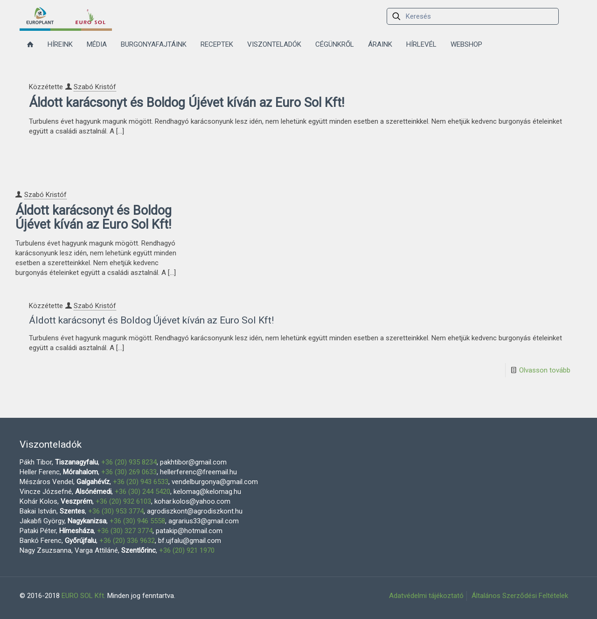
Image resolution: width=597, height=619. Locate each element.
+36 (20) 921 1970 (187, 550)
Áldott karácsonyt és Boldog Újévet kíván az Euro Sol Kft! (186, 102)
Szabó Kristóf (95, 87)
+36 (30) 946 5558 (137, 521)
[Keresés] (473, 16)
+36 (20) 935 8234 (129, 462)
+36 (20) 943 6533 (140, 482)
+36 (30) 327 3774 (125, 531)
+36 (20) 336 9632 (127, 540)
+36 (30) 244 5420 (142, 491)
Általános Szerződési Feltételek (520, 595)
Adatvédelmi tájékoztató (426, 595)
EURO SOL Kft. (83, 595)
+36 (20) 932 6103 (123, 501)
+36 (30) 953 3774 (116, 511)
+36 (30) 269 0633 (129, 472)
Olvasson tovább (544, 370)
